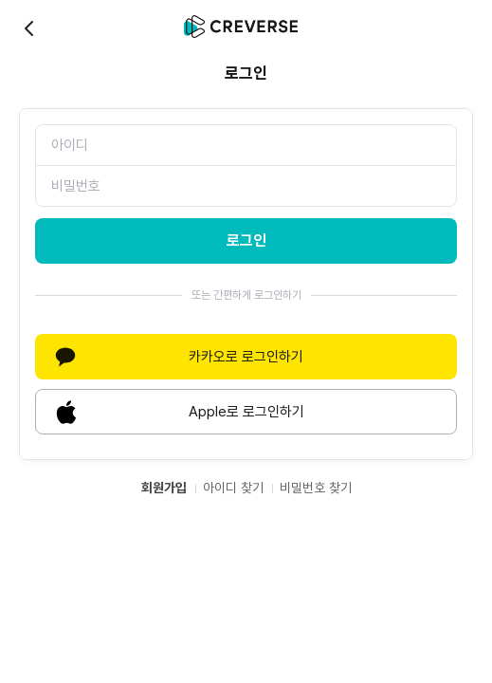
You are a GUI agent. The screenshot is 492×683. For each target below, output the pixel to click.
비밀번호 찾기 (316, 487)
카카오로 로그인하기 (176, 357)
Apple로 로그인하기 (177, 412)
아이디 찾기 (233, 487)
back (30, 28)
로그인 (246, 240)
